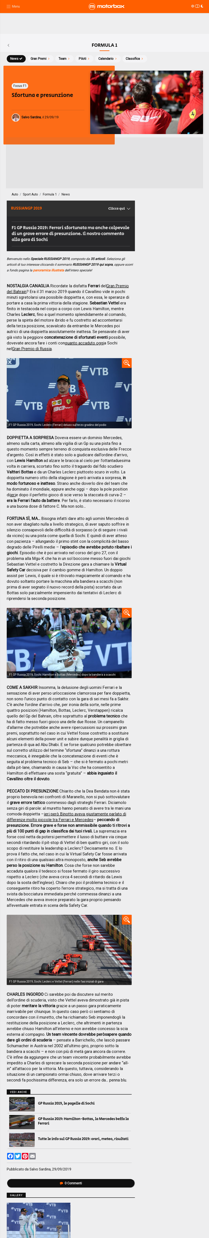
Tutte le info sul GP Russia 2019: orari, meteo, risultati (83, 1139)
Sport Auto (30, 194)
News (16, 59)
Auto (15, 194)
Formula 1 (50, 194)
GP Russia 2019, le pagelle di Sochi (66, 1103)
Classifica (135, 59)
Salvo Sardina (40, 1169)
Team (64, 59)
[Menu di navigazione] (12, 7)
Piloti (84, 59)
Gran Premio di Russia (32, 348)
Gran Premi (40, 59)
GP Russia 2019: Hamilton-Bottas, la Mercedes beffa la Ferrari (83, 1121)
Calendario (108, 59)
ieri (13, 494)
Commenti (71, 1183)
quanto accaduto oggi (84, 343)
